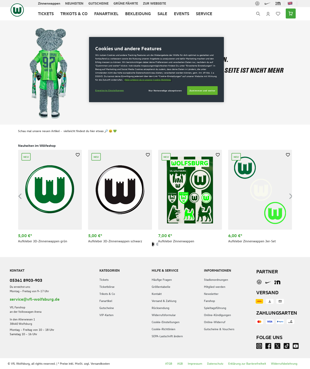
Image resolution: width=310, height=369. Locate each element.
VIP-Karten (106, 315)
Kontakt (157, 294)
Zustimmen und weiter (202, 90)
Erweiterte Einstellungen (109, 90)
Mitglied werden (214, 287)
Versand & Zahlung (164, 301)
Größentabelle (161, 287)
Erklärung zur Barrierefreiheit (247, 363)
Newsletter (211, 294)
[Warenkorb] (289, 13)
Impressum (195, 363)
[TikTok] (286, 347)
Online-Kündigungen (217, 315)
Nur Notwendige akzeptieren (165, 90)
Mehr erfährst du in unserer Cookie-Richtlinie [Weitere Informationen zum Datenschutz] (147, 79)
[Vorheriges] (20, 195)
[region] (155, 195)
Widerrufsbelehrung (284, 363)
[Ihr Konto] (268, 13)
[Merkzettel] (278, 13)
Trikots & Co (107, 294)
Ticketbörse (107, 287)
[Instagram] (259, 347)
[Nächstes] (291, 195)
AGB (180, 363)
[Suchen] (258, 13)
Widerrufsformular (164, 315)
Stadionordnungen (216, 280)
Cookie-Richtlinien (163, 329)
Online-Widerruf (214, 322)
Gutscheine (106, 308)
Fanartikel (105, 301)
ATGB (168, 363)
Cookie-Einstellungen (165, 322)
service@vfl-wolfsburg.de (35, 299)
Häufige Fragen (162, 280)
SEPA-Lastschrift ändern (167, 336)
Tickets (104, 280)
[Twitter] (277, 347)
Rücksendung (160, 308)
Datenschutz (215, 363)
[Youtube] (296, 347)
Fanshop (209, 301)
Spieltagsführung (215, 308)
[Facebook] (268, 347)
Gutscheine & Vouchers (219, 329)
